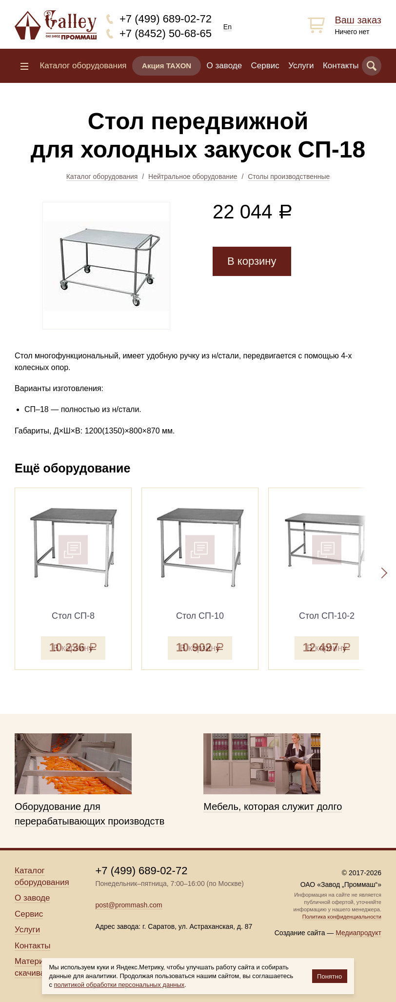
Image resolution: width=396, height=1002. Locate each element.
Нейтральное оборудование (192, 176)
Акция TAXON (166, 65)
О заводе (224, 65)
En (227, 27)
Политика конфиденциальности (341, 917)
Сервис (265, 65)
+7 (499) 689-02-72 (165, 19)
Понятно (329, 976)
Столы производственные (289, 176)
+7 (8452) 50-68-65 (165, 33)
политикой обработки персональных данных (119, 984)
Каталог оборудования (102, 176)
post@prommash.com (128, 905)
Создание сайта (300, 933)
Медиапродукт (358, 933)
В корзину (251, 261)
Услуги (301, 65)
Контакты (340, 65)
